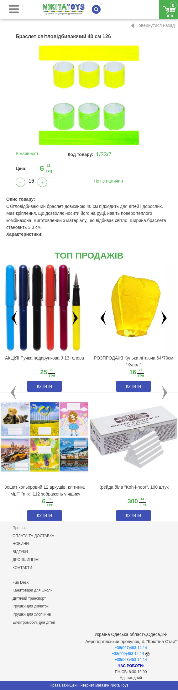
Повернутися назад (155, 25)
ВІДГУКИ (20, 552)
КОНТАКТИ (22, 568)
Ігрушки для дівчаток (30, 606)
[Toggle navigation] (14, 9)
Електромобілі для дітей (34, 622)
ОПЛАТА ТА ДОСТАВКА (33, 536)
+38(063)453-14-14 (131, 659)
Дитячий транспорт (29, 598)
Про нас (20, 528)
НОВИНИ (21, 543)
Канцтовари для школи (33, 590)
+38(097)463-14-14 (131, 648)
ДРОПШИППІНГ (26, 559)
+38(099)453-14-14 (128, 654)
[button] (13, 392)
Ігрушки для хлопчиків (32, 614)
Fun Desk (21, 582)
